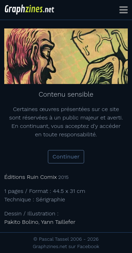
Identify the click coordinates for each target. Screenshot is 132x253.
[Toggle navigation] (123, 10)
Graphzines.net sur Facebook (66, 246)
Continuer (66, 156)
